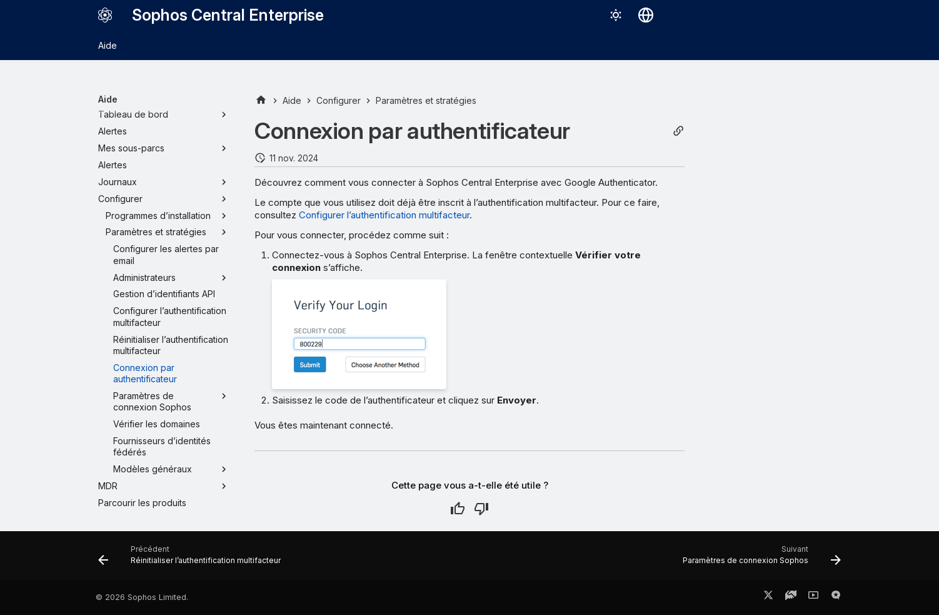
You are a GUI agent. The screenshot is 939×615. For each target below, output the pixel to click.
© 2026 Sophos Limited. (142, 597)
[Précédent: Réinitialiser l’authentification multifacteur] (192, 559)
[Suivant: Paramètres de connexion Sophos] (758, 559)
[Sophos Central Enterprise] (105, 15)
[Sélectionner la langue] (645, 15)
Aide (107, 45)
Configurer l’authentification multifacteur (384, 215)
